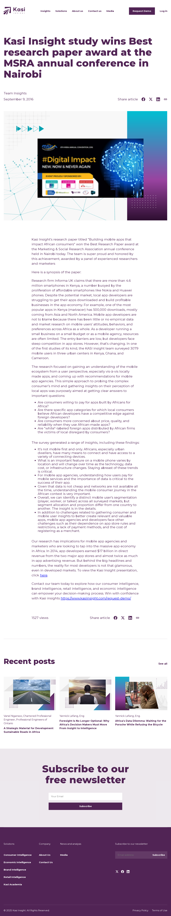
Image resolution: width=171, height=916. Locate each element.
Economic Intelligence (17, 862)
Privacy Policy (140, 910)
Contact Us (46, 862)
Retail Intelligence (15, 877)
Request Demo (142, 11)
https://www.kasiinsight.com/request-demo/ (96, 598)
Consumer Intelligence (18, 854)
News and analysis (70, 843)
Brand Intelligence (15, 869)
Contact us (95, 11)
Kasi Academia (13, 884)
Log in (163, 11)
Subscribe (85, 806)
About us (77, 11)
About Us (44, 854)
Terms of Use (159, 910)
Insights (45, 11)
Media (110, 11)
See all (162, 663)
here (43, 575)
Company (44, 843)
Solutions (61, 11)
